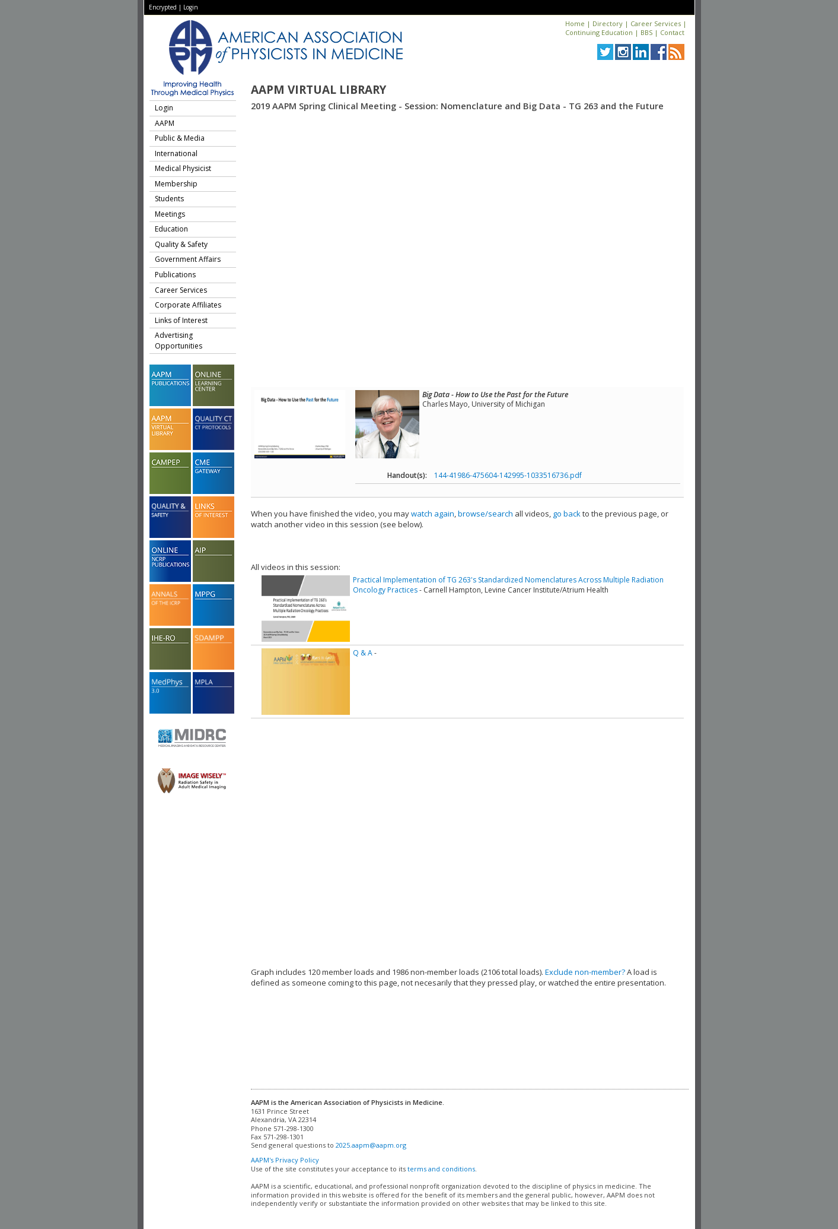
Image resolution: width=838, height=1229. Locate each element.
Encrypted (163, 7)
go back (567, 513)
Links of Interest (181, 320)
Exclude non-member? (585, 972)
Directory (607, 23)
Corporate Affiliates (188, 305)
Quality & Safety (181, 244)
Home (575, 23)
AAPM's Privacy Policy (285, 1159)
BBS (646, 32)
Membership (176, 184)
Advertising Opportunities (178, 340)
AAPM (164, 123)
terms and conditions (441, 1168)
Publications (175, 275)
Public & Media (180, 138)
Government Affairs (188, 259)
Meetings (170, 214)
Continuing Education (599, 32)
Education (171, 229)
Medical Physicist (183, 168)
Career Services (655, 23)
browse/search (485, 513)
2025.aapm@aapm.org (371, 1145)
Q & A (362, 653)
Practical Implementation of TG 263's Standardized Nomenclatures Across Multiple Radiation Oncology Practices (508, 584)
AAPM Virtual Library (318, 89)
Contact (672, 32)
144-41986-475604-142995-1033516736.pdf (508, 475)
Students (169, 199)
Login (190, 7)
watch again (432, 513)
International (176, 153)
